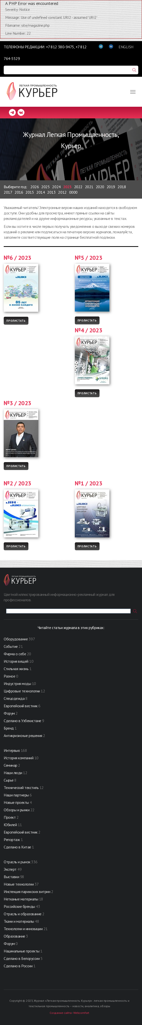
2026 (34, 186)
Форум (9, 713)
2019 (111, 186)
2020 (100, 186)
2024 (56, 186)
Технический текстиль (21, 787)
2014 (40, 192)
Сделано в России (18, 965)
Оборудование (16, 638)
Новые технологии (19, 884)
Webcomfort (81, 1013)
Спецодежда (14, 698)
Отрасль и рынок (17, 861)
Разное (9, 676)
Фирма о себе (15, 653)
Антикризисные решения (23, 735)
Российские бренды (19, 906)
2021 (89, 186)
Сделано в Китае (17, 846)
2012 (62, 192)
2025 (45, 186)
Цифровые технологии (22, 690)
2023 (67, 186)
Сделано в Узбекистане (23, 720)
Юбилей (10, 824)
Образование (15, 936)
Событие (11, 646)
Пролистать (16, 320)
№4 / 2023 (88, 330)
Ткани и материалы (19, 921)
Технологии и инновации (23, 928)
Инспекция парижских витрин (27, 891)
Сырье (9, 780)
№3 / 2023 (17, 403)
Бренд (9, 728)
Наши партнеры (16, 794)
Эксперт (10, 869)
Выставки (11, 876)
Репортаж (12, 839)
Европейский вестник (21, 705)
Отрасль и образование (22, 913)
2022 (78, 186)
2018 (122, 186)
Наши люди (13, 772)
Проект (10, 817)
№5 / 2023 (88, 257)
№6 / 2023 (17, 257)
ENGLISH (126, 46)
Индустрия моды (17, 683)
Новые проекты (17, 802)
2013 (51, 192)
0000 (73, 192)
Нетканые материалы (21, 898)
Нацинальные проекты (22, 950)
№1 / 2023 (88, 483)
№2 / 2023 (17, 483)
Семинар (10, 765)
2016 (19, 192)
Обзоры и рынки (17, 809)
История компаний (18, 757)
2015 (29, 192)
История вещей (16, 661)
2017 (8, 192)
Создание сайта (60, 1013)
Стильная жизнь (16, 668)
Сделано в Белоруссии (22, 958)
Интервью (12, 750)
